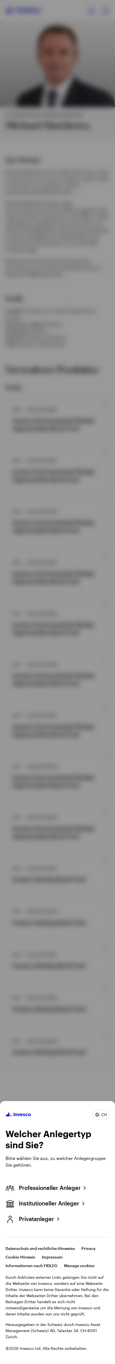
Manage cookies (79, 1265)
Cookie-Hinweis (20, 1257)
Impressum (52, 1257)
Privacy (88, 1248)
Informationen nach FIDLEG (31, 1265)
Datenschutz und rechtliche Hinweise (40, 1248)
